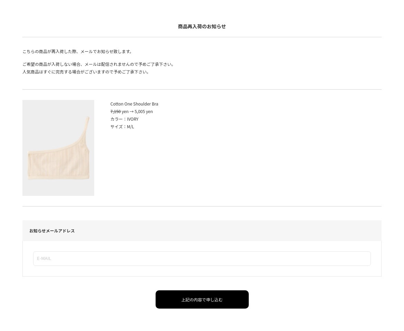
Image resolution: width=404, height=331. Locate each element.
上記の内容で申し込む (202, 299)
